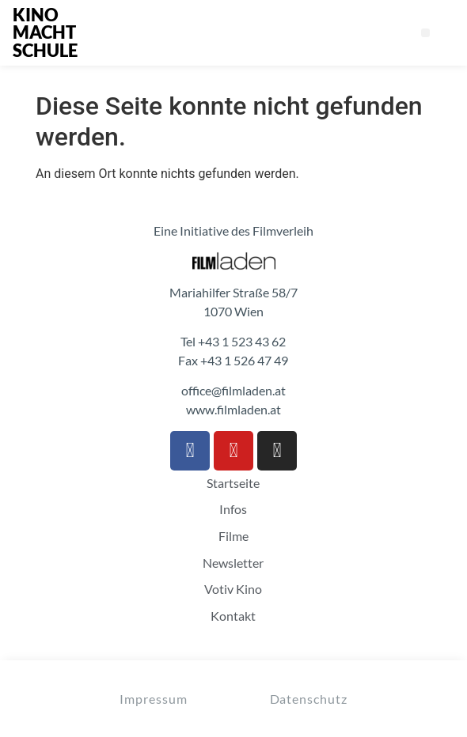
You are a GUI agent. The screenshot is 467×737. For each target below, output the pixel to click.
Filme (233, 536)
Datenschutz (308, 698)
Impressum (153, 698)
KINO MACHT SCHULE (45, 32)
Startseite (233, 483)
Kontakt (233, 616)
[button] (425, 32)
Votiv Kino (233, 589)
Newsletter (233, 563)
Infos (233, 509)
